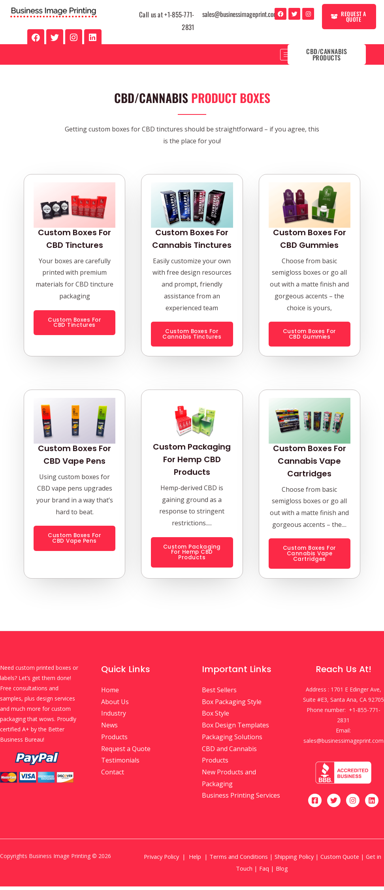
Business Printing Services (241, 799)
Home (110, 693)
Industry (113, 717)
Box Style (215, 717)
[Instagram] (353, 804)
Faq (264, 872)
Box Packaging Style (232, 705)
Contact (112, 775)
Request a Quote (126, 752)
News (109, 728)
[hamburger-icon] (289, 57)
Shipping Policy (294, 860)
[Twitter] (334, 804)
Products (114, 740)
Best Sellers (219, 693)
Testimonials (120, 763)
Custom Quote (339, 860)
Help (195, 860)
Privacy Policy (161, 860)
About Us (115, 705)
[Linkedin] (371, 804)
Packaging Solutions (232, 740)
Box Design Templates (235, 728)
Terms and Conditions (238, 860)
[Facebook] (315, 804)
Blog (283, 872)
